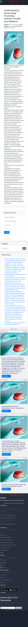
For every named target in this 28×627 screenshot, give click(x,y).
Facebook (3, 560)
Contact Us (3, 575)
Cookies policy (8, 518)
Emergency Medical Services (8, 545)
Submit (7, 232)
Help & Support (4, 570)
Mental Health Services (6, 542)
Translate (3, 592)
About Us (2, 577)
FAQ (13, 518)
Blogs (1, 552)
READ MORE (14, 329)
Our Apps (3, 585)
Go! (24, 248)
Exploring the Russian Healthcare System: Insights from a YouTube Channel (13, 319)
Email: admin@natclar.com (7, 524)
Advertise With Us (5, 580)
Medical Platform (15, 1)
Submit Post (3, 535)
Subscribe (18, 607)
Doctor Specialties (14, 24)
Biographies (3, 550)
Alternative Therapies (6, 540)
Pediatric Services (5, 547)
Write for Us (3, 582)
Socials (2, 555)
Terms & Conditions (5, 515)
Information (3, 505)
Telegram (3, 567)
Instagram (3, 562)
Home (2, 532)
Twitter (2, 565)
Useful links (3, 527)
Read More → (6, 376)
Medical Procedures (5, 537)
